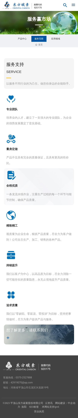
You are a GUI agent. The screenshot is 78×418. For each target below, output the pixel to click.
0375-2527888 (24, 377)
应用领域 (55, 38)
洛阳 (23, 406)
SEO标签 (34, 406)
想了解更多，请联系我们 (27, 330)
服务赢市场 (39, 19)
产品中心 (22, 38)
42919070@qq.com (22, 382)
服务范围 (39, 38)
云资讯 (49, 403)
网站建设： (61, 403)
